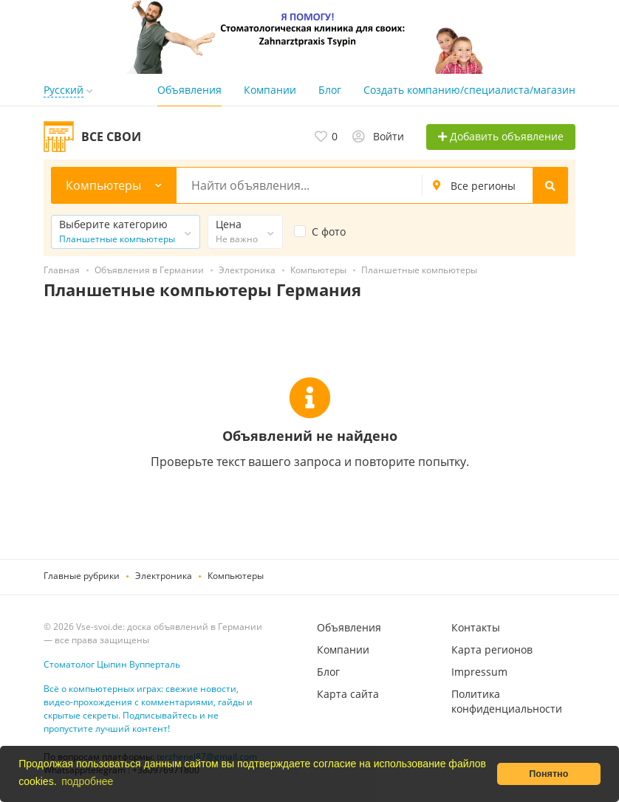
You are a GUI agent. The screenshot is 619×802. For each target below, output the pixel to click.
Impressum (479, 672)
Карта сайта (348, 694)
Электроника (163, 575)
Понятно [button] (548, 774)
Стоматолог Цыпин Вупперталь (112, 664)
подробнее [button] (87, 781)
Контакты (475, 627)
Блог (329, 90)
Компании (270, 90)
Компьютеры (236, 575)
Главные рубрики (82, 575)
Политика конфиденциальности (506, 701)
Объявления (189, 90)
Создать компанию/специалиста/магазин (469, 90)
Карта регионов (492, 649)
